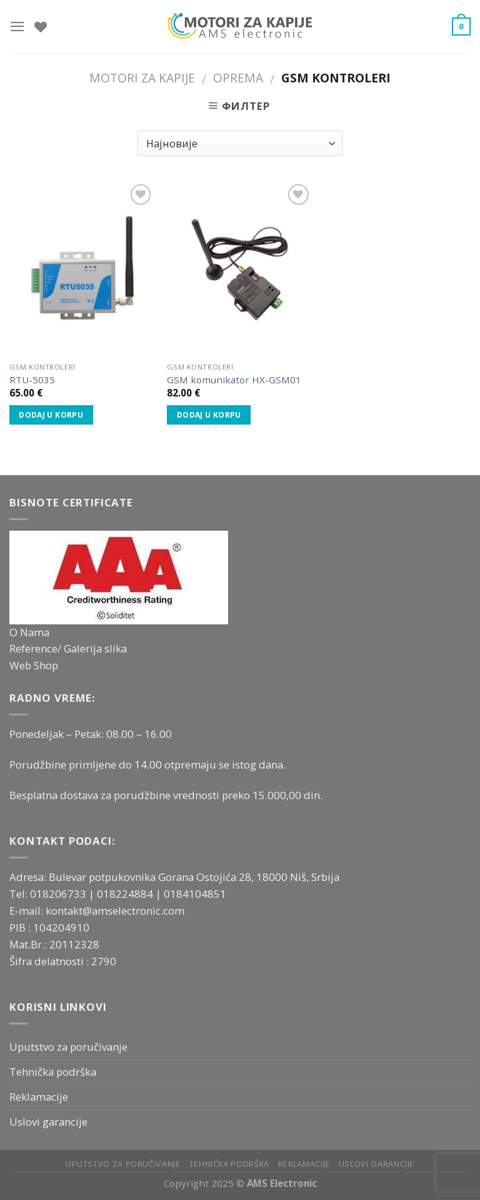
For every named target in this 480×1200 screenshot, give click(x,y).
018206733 (59, 894)
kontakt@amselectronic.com (115, 910)
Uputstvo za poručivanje (68, 1047)
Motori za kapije (142, 77)
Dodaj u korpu (51, 415)
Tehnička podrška (52, 1072)
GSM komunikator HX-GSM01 (234, 380)
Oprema (238, 77)
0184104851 (195, 894)
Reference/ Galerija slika (68, 648)
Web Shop (33, 665)
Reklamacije (38, 1096)
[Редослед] (240, 143)
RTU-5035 (32, 380)
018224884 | (130, 894)
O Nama (29, 632)
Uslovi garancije (48, 1121)
